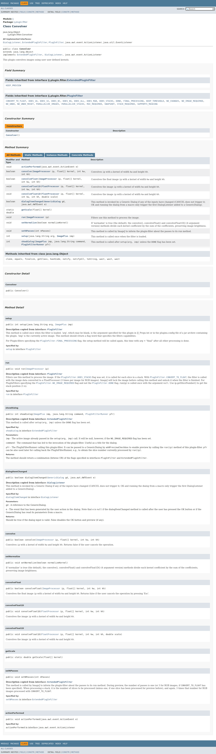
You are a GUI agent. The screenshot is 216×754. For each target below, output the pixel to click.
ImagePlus (62, 236)
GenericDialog (52, 201)
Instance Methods (57, 155)
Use (31, 3)
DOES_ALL (79, 101)
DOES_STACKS (106, 101)
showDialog (27, 241)
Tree (37, 3)
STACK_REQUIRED (126, 104)
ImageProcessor (42, 171)
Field (22, 12)
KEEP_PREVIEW (13, 85)
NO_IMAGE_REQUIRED (192, 101)
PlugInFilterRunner (32, 244)
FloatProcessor (50, 186)
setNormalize (29, 222)
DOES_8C (55, 101)
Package (14, 3)
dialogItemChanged (32, 201)
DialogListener (12, 42)
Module (5, 3)
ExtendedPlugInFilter (34, 42)
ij (13, 19)
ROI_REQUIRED (94, 104)
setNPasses (27, 231)
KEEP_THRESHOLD (155, 101)
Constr (30, 12)
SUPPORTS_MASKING (147, 104)
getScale (26, 210)
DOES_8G (67, 101)
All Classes (7, 8)
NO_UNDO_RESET (25, 104)
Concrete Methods (82, 155)
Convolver (11, 135)
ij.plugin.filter (20, 22)
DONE (118, 101)
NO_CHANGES (172, 101)
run (23, 217)
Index (58, 3)
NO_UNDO (10, 104)
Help (65, 3)
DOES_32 (44, 101)
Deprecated (48, 3)
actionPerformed (30, 167)
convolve (26, 171)
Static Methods (33, 155)
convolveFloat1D (30, 186)
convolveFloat (29, 179)
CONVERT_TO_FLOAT (16, 101)
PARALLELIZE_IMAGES (47, 104)
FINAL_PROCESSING (133, 101)
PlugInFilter (56, 42)
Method (40, 12)
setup (24, 236)
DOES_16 (33, 101)
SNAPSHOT (109, 104)
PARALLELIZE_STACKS (73, 104)
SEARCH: (181, 9)
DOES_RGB (92, 101)
